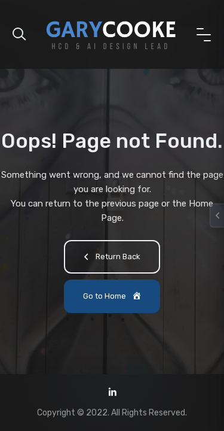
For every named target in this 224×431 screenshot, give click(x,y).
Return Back (110, 258)
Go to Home (113, 297)
